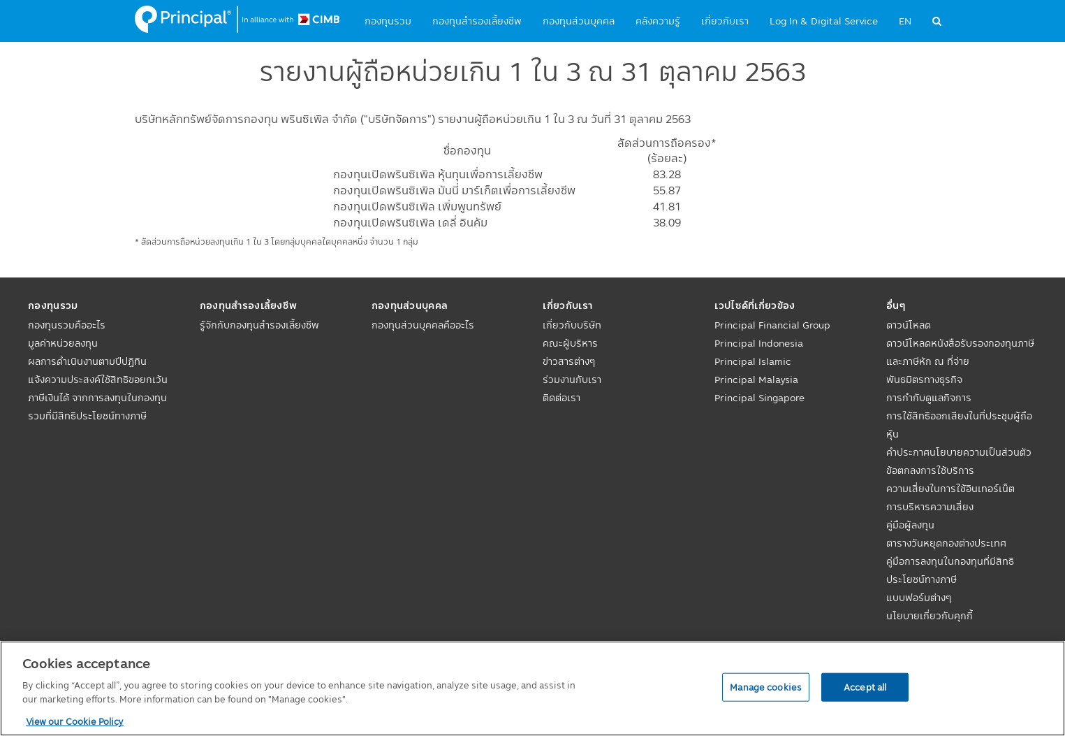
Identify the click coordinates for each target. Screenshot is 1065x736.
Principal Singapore (759, 398)
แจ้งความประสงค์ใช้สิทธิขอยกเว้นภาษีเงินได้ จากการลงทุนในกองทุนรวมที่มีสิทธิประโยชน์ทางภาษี (98, 398)
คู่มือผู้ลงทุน (910, 525)
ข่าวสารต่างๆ (569, 361)
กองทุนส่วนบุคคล (579, 21)
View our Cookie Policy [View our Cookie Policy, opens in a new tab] (75, 721)
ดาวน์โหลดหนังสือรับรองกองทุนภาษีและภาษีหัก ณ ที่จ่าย (960, 352)
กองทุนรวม (388, 21)
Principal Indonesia (758, 343)
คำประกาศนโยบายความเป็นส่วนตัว (958, 452)
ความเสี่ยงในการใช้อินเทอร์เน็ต (950, 489)
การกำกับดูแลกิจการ (928, 398)
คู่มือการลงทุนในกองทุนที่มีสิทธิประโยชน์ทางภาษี (950, 570)
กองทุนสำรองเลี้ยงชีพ (477, 21)
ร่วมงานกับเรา (572, 380)
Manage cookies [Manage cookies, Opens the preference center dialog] (766, 686)
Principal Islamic (752, 361)
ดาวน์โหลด (908, 325)
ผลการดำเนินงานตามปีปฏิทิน (87, 361)
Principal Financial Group (772, 325)
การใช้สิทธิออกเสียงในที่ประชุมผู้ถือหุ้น (959, 425)
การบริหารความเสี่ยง (930, 507)
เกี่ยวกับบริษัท (572, 325)
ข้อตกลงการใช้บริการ (930, 470)
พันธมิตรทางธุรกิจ (924, 380)
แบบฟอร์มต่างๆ (918, 598)
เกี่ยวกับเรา (725, 21)
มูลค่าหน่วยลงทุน (63, 343)
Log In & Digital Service (824, 21)
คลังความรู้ (658, 21)
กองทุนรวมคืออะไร (66, 325)
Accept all (865, 686)
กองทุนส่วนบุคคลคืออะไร (423, 325)
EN (905, 21)
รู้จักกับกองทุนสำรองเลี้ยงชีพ (259, 325)
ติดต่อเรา (561, 398)
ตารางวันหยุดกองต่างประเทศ (946, 543)
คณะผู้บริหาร (570, 343)
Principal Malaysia (756, 380)
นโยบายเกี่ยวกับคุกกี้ (929, 616)
